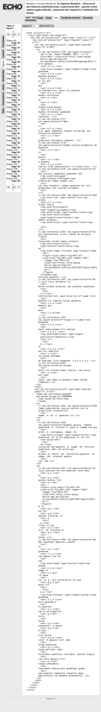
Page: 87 (16, 176)
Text (28, 18)
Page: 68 (16, 57)
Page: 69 (16, 67)
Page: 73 (16, 95)
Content (3, 54)
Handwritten (3, 75)
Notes (3, 87)
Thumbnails (3, 41)
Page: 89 (16, 181)
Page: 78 (16, 114)
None (3, 110)
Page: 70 (16, 76)
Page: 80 (16, 124)
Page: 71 (16, 81)
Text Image (37, 18)
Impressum (50, 699)
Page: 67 (16, 48)
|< (29, 26)
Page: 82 (16, 138)
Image (49, 18)
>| (52, 26)
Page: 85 (16, 162)
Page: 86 (16, 171)
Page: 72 (16, 90)
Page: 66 (16, 43)
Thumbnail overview (70, 18)
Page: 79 (16, 119)
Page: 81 (16, 128)
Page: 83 (16, 152)
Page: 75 (16, 100)
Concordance (3, 98)
